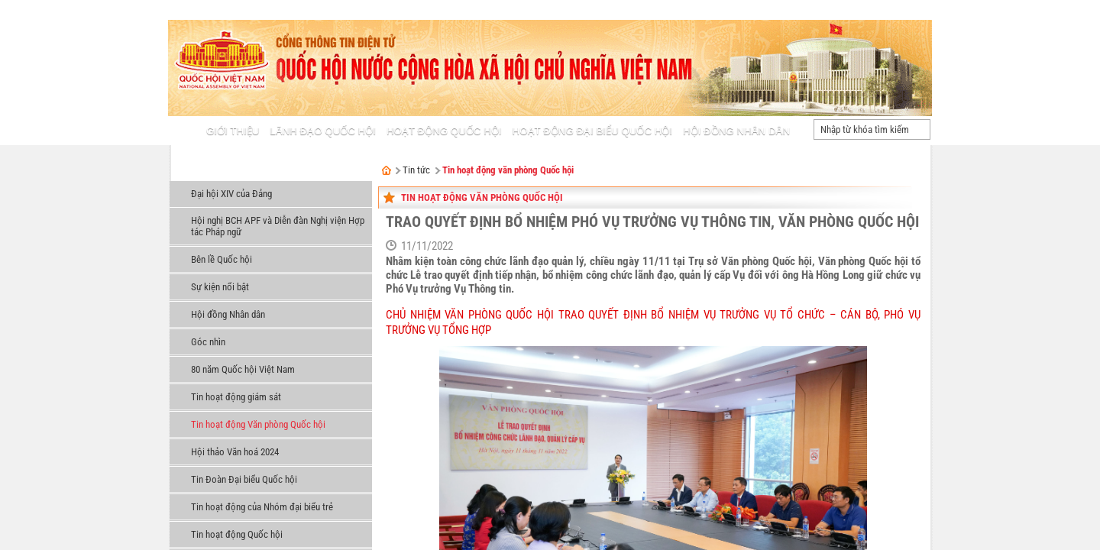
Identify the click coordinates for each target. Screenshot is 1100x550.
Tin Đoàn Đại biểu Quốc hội (244, 479)
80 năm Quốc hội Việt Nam (243, 369)
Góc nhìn (208, 342)
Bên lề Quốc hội (221, 259)
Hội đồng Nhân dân (228, 314)
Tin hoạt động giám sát (236, 397)
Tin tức (192, 171)
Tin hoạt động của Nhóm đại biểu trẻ (262, 507)
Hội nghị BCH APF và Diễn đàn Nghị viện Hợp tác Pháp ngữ (277, 226)
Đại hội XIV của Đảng (231, 193)
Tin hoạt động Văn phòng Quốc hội (258, 424)
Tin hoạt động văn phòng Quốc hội (508, 170)
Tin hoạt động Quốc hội (237, 534)
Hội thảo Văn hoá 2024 (235, 452)
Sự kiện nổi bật (220, 287)
